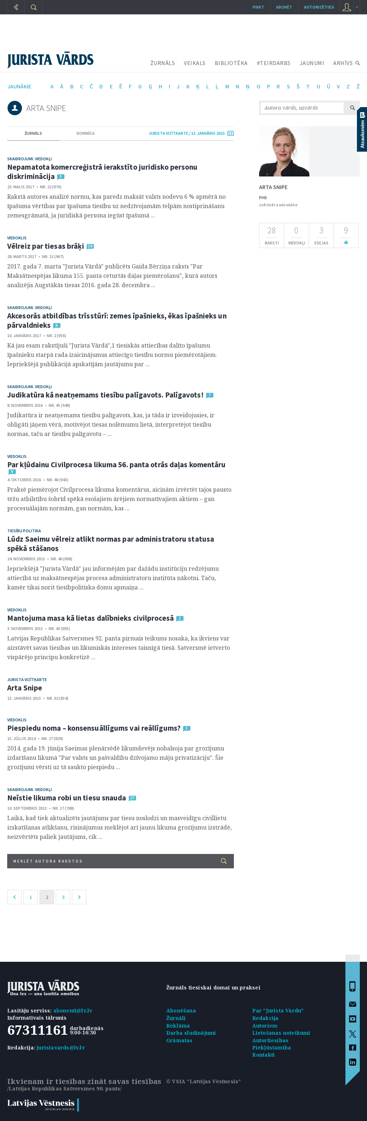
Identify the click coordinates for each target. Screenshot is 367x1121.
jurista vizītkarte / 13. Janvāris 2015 (187, 133)
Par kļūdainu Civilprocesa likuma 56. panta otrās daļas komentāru (116, 464)
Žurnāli (176, 1018)
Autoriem (265, 1025)
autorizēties (319, 7)
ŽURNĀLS (162, 62)
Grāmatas (179, 1040)
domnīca (86, 133)
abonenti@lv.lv (72, 1010)
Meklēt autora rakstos (120, 861)
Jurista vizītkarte (27, 679)
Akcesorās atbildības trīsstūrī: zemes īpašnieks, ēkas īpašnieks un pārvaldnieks (117, 320)
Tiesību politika (24, 530)
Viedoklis (17, 237)
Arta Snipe (24, 688)
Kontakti (263, 1054)
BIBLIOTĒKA (231, 62)
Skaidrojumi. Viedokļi (29, 158)
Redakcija (265, 1018)
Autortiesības (270, 1040)
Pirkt (258, 7)
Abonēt (284, 7)
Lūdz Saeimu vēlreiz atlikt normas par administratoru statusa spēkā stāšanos (110, 543)
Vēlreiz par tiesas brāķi (45, 246)
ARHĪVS (343, 62)
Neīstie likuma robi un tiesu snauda (66, 798)
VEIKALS (195, 62)
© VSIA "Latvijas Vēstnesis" (203, 1081)
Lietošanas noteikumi (281, 1032)
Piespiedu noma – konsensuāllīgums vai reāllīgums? (94, 728)
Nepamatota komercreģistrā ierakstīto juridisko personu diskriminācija (102, 171)
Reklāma (178, 1025)
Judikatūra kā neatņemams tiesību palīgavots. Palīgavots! (105, 395)
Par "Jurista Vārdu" (278, 1010)
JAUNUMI (312, 62)
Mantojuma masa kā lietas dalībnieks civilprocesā (90, 618)
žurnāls (33, 133)
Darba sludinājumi (191, 1032)
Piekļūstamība (271, 1047)
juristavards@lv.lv (61, 1047)
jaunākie (19, 86)
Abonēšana (181, 1010)
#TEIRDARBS (274, 62)
